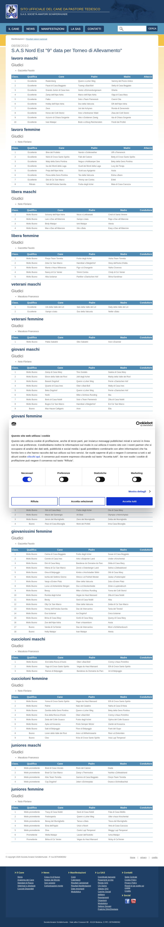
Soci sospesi (49, 883)
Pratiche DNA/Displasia (108, 909)
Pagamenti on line (106, 880)
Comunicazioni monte (53, 886)
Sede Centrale (131, 877)
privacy (143, 857)
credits (155, 857)
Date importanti (77, 889)
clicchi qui (33, 456)
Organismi (102, 900)
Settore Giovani (104, 906)
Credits (128, 891)
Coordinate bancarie (106, 877)
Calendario (76, 880)
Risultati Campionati (79, 883)
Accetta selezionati (82, 501)
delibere (101, 894)
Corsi (73, 877)
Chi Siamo (102, 886)
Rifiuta (34, 501)
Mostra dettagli (137, 491)
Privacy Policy (131, 883)
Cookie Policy (131, 880)
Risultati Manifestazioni (81, 886)
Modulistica (76, 892)
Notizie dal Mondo (52, 880)
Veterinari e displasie (27, 886)
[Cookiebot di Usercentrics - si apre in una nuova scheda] (138, 423)
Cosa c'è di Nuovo (52, 877)
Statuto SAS (103, 889)
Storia (20, 877)
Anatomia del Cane (26, 880)
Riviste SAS (103, 883)
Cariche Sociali (104, 892)
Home (132, 857)
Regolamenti (103, 897)
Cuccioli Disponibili (26, 889)
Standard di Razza (26, 883)
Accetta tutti (129, 501)
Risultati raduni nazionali (36, 39)
